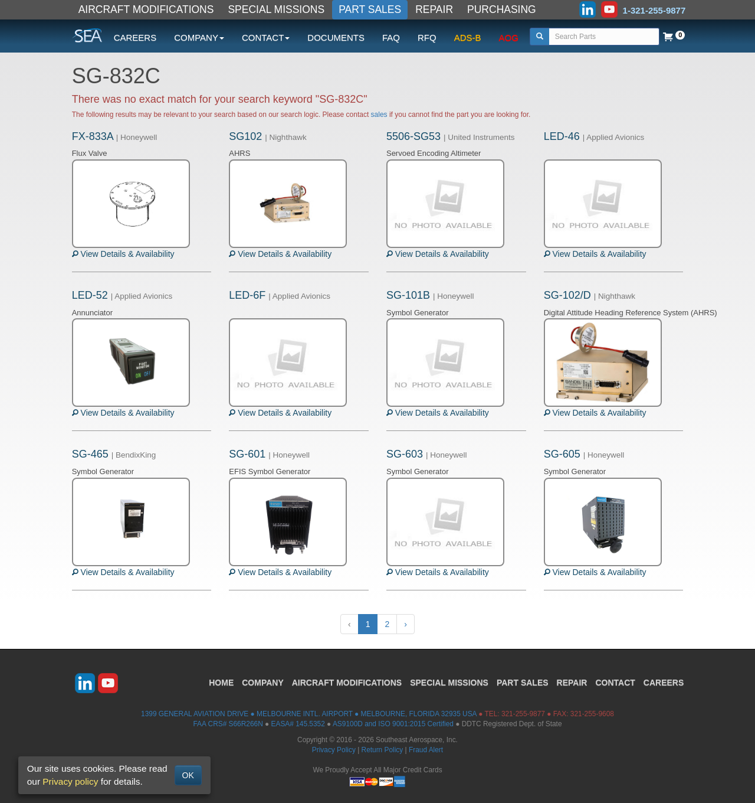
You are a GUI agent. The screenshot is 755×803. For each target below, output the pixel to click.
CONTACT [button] (266, 37)
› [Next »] (405, 624)
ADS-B (467, 37)
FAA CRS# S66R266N (227, 724)
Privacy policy (70, 781)
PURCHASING (501, 9)
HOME (221, 682)
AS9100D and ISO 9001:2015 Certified (393, 724)
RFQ (427, 37)
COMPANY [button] (199, 37)
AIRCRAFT (347, 682)
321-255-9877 (523, 714)
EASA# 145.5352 (298, 724)
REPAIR (434, 9)
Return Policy (382, 750)
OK (188, 775)
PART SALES (370, 9)
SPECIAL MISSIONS (276, 9)
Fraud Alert (426, 750)
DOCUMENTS (336, 37)
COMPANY (263, 682)
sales (379, 114)
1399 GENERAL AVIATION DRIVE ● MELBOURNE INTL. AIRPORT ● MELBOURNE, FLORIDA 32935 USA (309, 714)
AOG (508, 37)
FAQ (391, 37)
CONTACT (615, 682)
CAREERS (135, 37)
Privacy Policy (334, 750)
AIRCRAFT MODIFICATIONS (146, 9)
